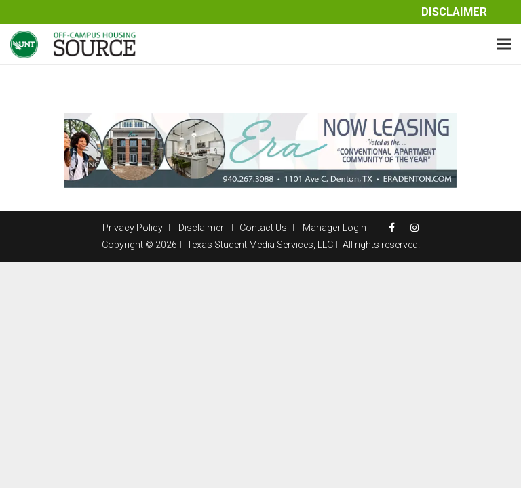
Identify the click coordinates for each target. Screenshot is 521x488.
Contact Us (263, 227)
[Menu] (504, 44)
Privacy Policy (132, 227)
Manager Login (334, 227)
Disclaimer (454, 11)
